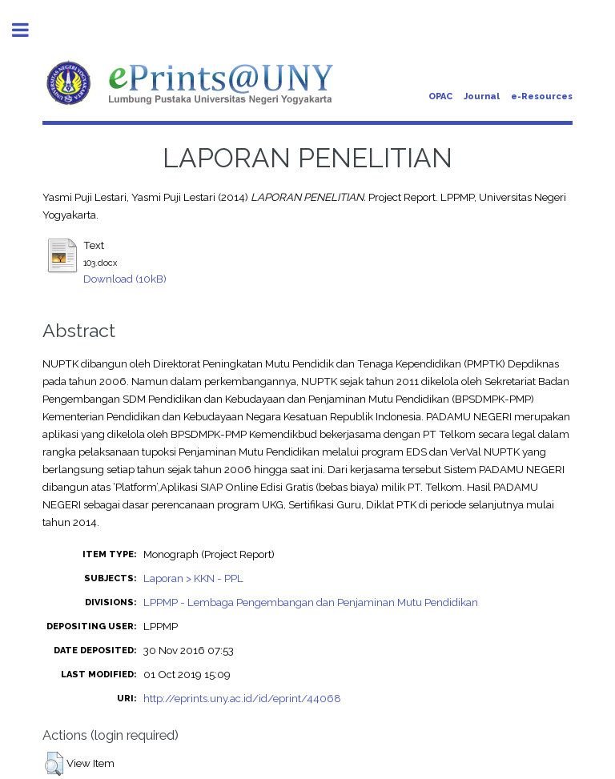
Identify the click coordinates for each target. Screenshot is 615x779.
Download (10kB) (125, 278)
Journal (482, 96)
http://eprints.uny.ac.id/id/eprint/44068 (242, 698)
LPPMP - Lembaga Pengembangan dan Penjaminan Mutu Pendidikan (310, 602)
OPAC (440, 96)
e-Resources (542, 96)
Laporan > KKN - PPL (193, 578)
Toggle (29, 30)
